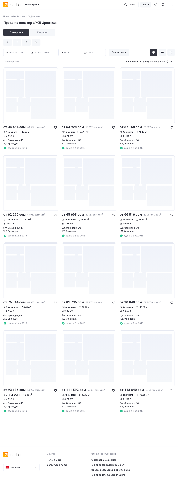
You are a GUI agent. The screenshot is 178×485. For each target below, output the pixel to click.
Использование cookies (103, 460)
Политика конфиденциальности (108, 465)
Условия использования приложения (110, 470)
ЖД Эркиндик (35, 16)
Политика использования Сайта (108, 475)
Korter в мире (54, 460)
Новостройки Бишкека (14, 16)
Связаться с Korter (57, 465)
